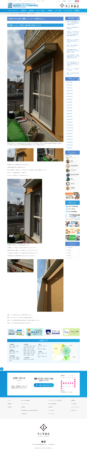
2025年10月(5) (70, 96)
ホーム (8, 13)
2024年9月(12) (70, 133)
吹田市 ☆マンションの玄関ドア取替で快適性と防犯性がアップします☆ (73, 41)
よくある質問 (73, 403)
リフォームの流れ (41, 10)
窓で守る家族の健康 (52, 403)
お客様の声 (23, 10)
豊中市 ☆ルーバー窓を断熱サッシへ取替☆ (73, 69)
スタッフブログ (14, 13)
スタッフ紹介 (58, 10)
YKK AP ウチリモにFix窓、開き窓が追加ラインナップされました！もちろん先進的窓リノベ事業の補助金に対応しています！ (73, 34)
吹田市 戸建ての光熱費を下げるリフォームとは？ (73, 46)
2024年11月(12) (70, 127)
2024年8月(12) (70, 136)
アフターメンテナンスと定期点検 (55, 400)
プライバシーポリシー (75, 407)
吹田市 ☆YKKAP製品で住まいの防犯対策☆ (73, 28)
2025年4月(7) (69, 113)
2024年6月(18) (70, 142)
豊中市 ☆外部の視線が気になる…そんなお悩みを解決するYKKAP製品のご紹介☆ (73, 23)
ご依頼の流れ (24, 413)
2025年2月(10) (70, 119)
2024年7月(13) (70, 139)
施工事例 (31, 10)
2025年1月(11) (70, 122)
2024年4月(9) (69, 147)
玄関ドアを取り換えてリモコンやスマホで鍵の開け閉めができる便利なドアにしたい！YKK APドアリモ (73, 64)
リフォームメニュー (13, 10)
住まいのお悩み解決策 (25, 400)
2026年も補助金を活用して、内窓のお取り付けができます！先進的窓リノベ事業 (73, 51)
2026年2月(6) (69, 84)
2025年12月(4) (70, 90)
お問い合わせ (73, 410)
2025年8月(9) (69, 102)
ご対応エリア (70, 1)
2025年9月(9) (69, 99)
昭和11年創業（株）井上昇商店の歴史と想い (29, 410)
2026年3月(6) (69, 82)
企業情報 (50, 10)
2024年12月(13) (70, 125)
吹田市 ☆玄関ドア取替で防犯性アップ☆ (73, 74)
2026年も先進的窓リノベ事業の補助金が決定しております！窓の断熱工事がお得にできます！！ (73, 57)
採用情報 (77, 10)
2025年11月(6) (70, 93)
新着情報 (64, 1)
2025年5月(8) (69, 110)
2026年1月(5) (69, 87)
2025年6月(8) (69, 107)
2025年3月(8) (69, 116)
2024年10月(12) (70, 130)
